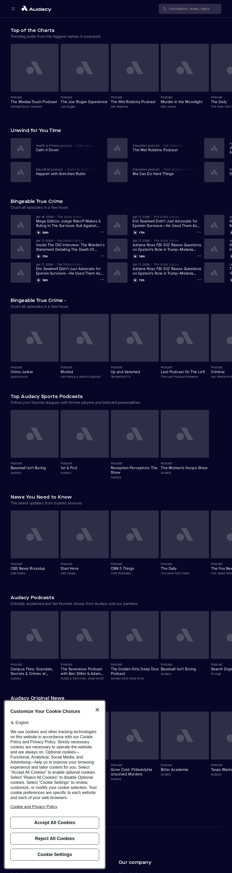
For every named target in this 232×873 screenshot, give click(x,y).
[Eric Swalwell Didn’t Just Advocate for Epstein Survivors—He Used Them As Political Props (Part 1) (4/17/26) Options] (199, 232)
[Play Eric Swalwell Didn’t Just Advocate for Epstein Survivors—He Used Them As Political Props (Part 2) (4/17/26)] (42, 279)
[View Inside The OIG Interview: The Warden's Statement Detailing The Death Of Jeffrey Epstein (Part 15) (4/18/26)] (70, 245)
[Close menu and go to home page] (36, 9)
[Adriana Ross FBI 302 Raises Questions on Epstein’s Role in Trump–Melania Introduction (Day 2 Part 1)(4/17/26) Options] (199, 280)
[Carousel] (116, 78)
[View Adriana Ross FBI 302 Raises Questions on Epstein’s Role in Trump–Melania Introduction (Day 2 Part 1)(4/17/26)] (167, 269)
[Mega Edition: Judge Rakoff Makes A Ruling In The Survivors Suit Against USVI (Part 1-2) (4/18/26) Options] (102, 232)
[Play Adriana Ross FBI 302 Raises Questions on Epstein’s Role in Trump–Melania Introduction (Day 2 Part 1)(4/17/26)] (138, 279)
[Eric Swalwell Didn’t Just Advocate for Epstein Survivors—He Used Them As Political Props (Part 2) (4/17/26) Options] (102, 280)
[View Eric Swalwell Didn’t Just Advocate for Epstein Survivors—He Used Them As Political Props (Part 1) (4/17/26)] (167, 221)
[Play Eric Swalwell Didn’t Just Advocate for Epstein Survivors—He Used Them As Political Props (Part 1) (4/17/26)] (139, 232)
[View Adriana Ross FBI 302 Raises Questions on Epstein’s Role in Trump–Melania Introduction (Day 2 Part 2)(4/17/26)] (167, 245)
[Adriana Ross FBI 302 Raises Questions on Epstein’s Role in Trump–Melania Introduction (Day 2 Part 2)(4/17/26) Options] (199, 256)
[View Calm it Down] (68, 148)
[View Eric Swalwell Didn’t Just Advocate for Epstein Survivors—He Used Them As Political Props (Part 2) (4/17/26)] (70, 269)
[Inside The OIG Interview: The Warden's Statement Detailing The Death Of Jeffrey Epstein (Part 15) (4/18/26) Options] (102, 256)
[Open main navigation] (13, 8)
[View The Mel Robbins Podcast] (165, 148)
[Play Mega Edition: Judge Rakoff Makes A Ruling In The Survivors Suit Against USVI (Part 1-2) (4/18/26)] (42, 232)
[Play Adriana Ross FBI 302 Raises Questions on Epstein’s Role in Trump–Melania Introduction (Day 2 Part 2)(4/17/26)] (139, 255)
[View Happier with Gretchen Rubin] (68, 171)
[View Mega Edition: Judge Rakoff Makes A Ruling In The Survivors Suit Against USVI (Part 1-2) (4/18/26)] (70, 221)
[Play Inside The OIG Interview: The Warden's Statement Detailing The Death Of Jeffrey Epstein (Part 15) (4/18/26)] (42, 255)
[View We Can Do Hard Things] (165, 171)
